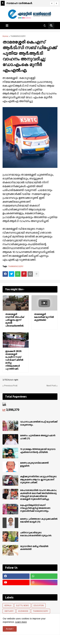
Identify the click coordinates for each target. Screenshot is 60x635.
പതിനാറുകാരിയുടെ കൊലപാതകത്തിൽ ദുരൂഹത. (36, 534)
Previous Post (10, 385)
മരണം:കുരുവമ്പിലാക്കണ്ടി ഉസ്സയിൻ (34, 464)
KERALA (8, 605)
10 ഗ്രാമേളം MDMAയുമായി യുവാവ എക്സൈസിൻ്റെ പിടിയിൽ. (37, 451)
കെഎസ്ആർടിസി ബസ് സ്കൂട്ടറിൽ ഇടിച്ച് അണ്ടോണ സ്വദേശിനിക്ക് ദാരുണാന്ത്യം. (35, 508)
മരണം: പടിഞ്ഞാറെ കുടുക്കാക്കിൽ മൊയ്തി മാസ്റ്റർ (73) (38, 520)
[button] (52, 3)
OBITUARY (9, 611)
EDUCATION (39, 605)
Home (5, 36)
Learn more (21, 622)
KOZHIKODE (23, 611)
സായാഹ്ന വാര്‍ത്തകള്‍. (19, 3)
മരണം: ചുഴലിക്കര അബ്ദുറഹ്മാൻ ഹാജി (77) (37, 437)
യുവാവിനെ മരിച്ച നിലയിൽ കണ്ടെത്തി (34, 548)
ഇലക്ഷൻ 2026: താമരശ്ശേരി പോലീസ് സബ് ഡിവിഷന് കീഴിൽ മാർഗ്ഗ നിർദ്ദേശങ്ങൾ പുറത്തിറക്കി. (14, 360)
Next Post (51, 385)
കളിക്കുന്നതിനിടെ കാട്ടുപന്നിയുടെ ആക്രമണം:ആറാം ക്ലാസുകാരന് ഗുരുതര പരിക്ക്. (38, 479)
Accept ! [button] (9, 628)
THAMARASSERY (18, 36)
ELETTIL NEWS (22, 605)
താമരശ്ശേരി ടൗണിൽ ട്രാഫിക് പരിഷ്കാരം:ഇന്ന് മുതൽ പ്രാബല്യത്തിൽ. (14, 320)
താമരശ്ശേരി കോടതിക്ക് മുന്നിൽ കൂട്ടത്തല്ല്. (44, 317)
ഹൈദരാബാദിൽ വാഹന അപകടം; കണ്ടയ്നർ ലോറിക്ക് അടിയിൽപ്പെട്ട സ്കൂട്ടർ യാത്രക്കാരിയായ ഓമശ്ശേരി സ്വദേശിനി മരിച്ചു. (38, 495)
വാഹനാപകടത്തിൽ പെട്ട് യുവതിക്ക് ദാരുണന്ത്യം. (38, 423)
